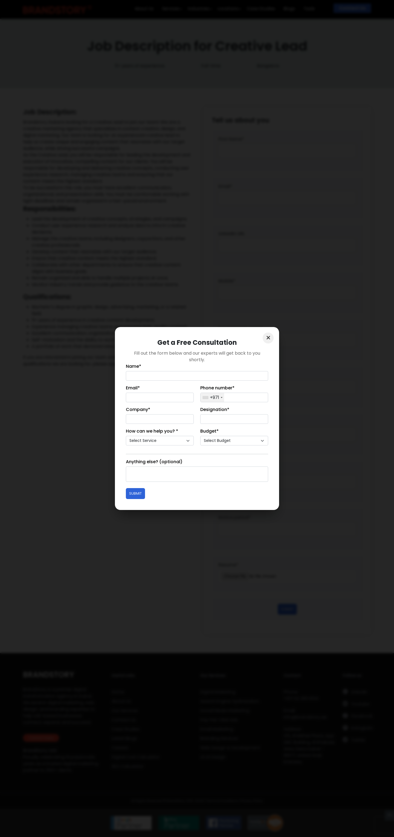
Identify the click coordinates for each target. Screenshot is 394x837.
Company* (138, 409)
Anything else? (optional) (154, 462)
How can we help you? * (152, 431)
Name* (133, 366)
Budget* (209, 431)
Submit (135, 493)
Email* (133, 388)
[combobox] (212, 397)
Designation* (214, 409)
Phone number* (217, 388)
